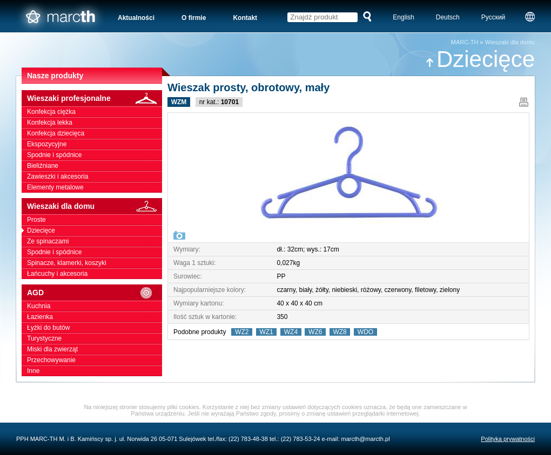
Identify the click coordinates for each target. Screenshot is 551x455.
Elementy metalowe (94, 187)
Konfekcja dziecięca (94, 133)
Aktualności (136, 18)
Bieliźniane (94, 166)
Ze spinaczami (94, 241)
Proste (94, 220)
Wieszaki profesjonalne (94, 98)
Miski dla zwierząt (94, 349)
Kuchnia (94, 306)
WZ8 (340, 332)
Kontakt (245, 18)
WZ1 (266, 332)
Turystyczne (94, 338)
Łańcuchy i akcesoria (94, 274)
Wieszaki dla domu (510, 42)
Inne (94, 371)
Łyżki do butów (94, 327)
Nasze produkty (55, 75)
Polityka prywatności (508, 439)
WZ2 (241, 332)
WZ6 (315, 332)
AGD (94, 292)
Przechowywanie (94, 360)
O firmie (194, 18)
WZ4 (290, 332)
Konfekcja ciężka (94, 112)
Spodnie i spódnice (94, 155)
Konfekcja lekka (94, 122)
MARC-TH (465, 42)
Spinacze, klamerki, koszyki (94, 263)
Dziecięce (480, 59)
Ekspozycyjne (94, 144)
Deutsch (448, 17)
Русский (493, 17)
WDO (365, 332)
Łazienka (94, 317)
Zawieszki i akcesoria (94, 176)
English (403, 17)
